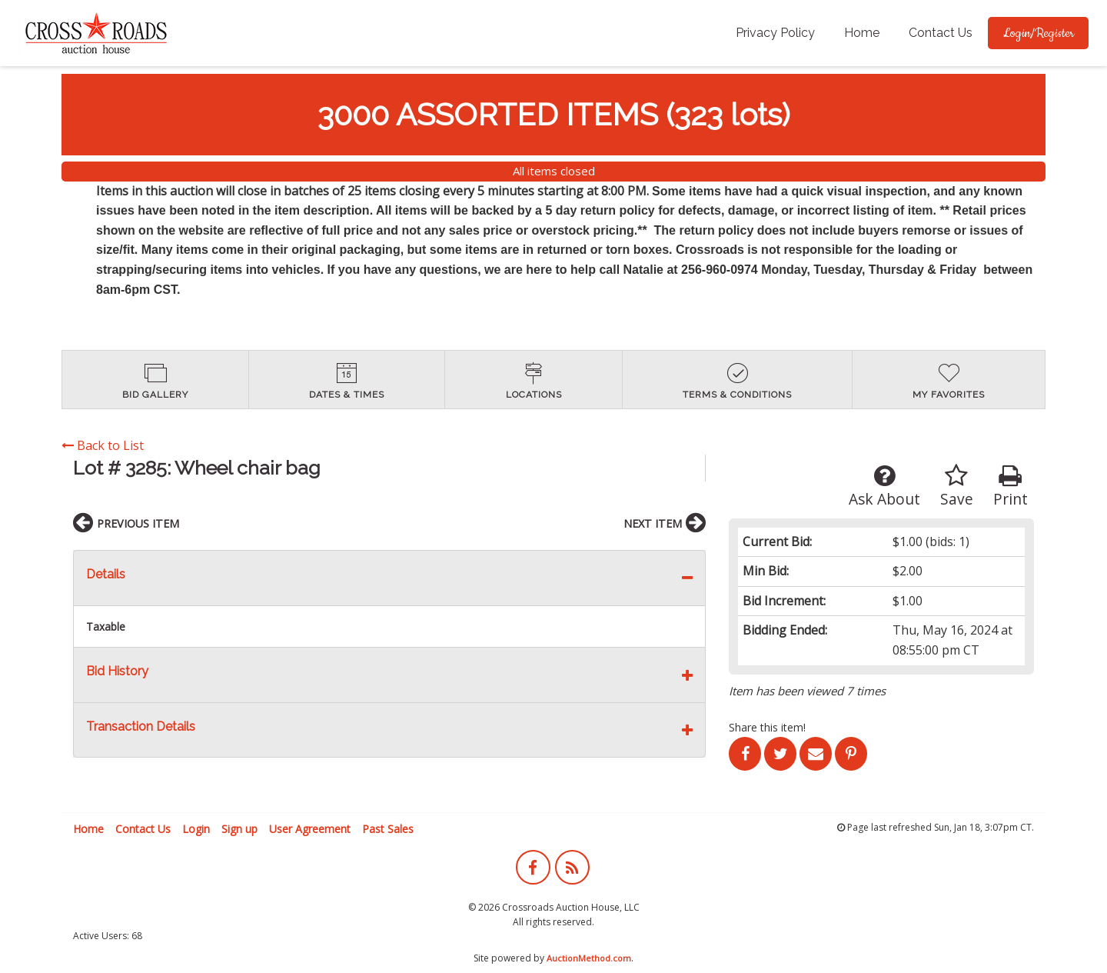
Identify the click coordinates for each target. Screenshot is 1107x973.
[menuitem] (775, 33)
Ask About (884, 486)
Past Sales (388, 828)
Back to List (103, 445)
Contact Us (940, 32)
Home (861, 32)
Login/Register (1038, 33)
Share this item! (767, 727)
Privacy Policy (775, 32)
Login (196, 828)
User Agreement (310, 828)
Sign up (239, 828)
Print (1010, 486)
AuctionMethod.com (589, 958)
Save (956, 486)
